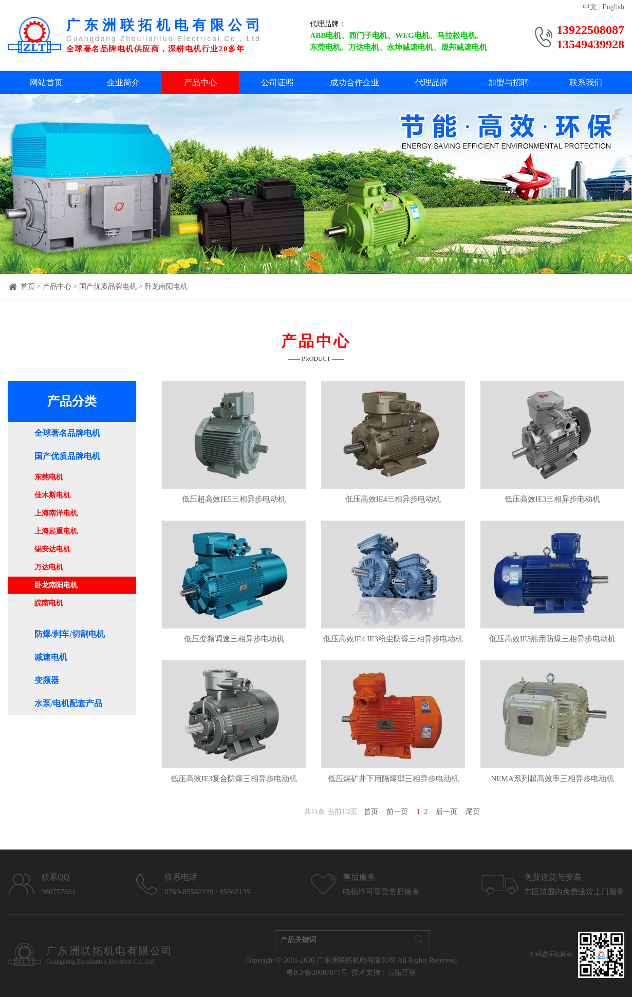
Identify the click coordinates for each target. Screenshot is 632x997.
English (613, 7)
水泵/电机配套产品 (68, 703)
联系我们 (585, 82)
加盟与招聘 (508, 82)
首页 (28, 286)
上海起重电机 (56, 531)
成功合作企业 (354, 82)
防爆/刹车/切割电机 (69, 634)
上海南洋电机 (56, 513)
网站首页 (46, 82)
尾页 (473, 812)
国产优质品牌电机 (108, 286)
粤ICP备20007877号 (317, 972)
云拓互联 (401, 972)
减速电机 (50, 657)
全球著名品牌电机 (67, 433)
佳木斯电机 (52, 495)
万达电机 (48, 567)
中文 (590, 7)
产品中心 (200, 82)
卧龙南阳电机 (166, 286)
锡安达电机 (52, 549)
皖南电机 (48, 603)
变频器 (46, 680)
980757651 (58, 892)
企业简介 (123, 82)
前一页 (397, 812)
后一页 (446, 812)
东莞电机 (48, 477)
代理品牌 (431, 82)
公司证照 (277, 82)
